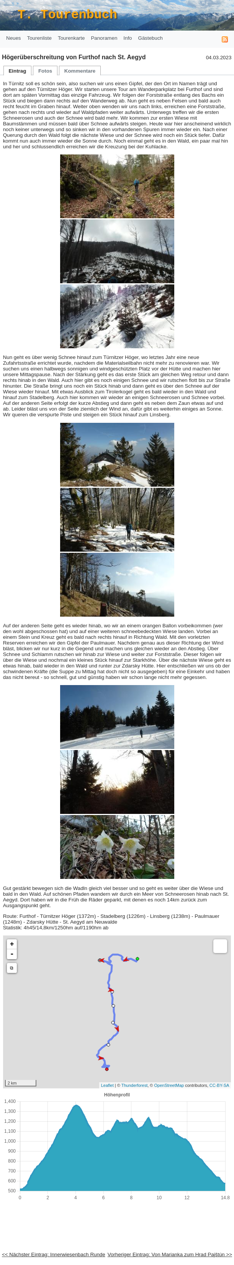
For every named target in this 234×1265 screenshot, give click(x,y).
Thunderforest (134, 1085)
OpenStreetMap (169, 1085)
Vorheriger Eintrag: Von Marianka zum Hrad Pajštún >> (170, 1254)
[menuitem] (13, 38)
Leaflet (107, 1085)
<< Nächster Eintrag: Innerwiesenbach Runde (53, 1254)
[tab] (17, 70)
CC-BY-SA (219, 1085)
